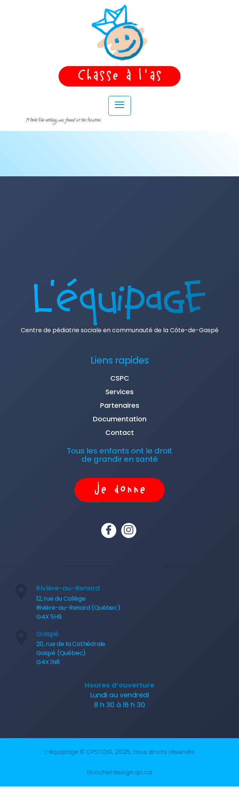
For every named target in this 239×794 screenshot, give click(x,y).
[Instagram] (128, 530)
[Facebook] (108, 530)
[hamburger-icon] (119, 106)
